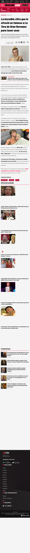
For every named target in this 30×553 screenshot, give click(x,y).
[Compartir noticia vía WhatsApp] (16, 42)
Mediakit (4, 496)
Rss (3, 500)
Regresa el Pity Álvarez (8, 10)
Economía (5, 472)
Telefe (17, 180)
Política (4, 468)
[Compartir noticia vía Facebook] (21, 42)
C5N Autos (5, 484)
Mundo (4, 490)
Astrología (5, 479)
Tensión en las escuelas (22, 1)
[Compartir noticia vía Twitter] (19, 42)
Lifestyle (4, 481)
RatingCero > (4, 15)
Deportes (4, 477)
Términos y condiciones (7, 498)
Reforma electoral (7, 1)
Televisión (11, 180)
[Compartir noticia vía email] (24, 42)
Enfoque (4, 474)
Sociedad (4, 470)
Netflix (13, 9)
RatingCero (9, 15)
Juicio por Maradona (17, 1)
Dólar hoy (27, 1)
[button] (28, 42)
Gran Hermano (4, 180)
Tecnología (5, 486)
